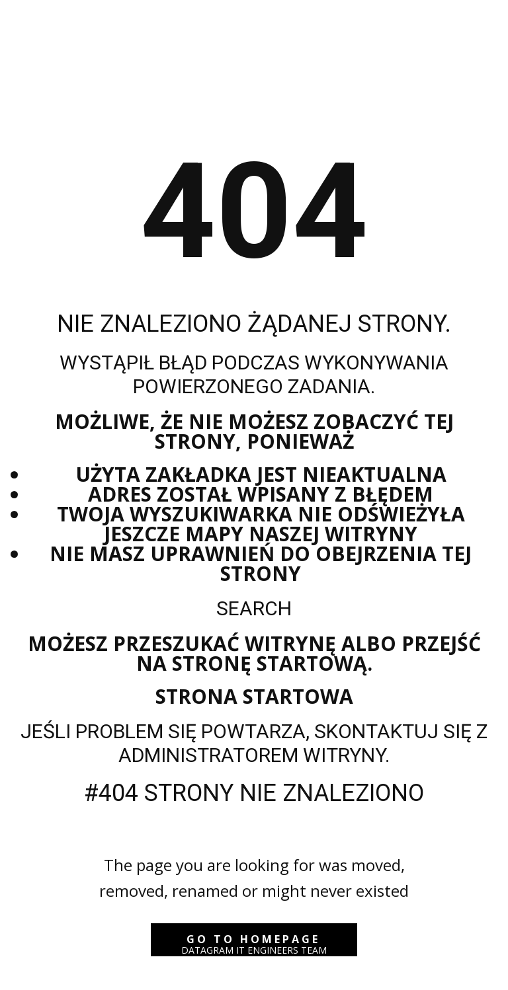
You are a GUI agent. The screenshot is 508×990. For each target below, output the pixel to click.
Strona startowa (254, 696)
